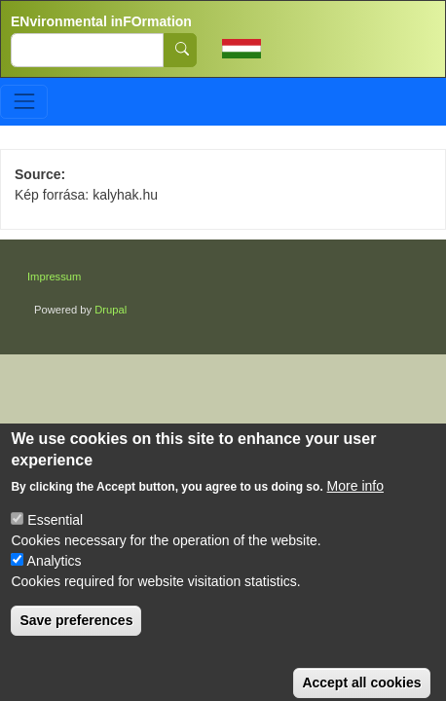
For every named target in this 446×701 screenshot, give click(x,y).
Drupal (110, 309)
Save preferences (75, 636)
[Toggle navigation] (24, 102)
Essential (55, 535)
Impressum (54, 276)
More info (355, 501)
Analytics (54, 576)
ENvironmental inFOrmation (101, 21)
